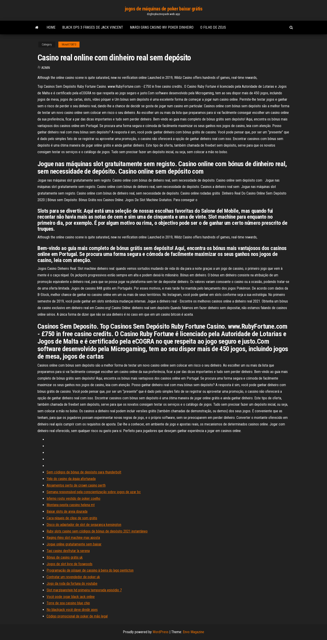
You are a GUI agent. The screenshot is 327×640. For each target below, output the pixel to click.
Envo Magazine (193, 632)
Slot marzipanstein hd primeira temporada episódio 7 (84, 590)
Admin (45, 68)
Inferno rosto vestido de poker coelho (73, 498)
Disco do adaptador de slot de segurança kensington (84, 524)
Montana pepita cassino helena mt (71, 505)
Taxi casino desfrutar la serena (68, 551)
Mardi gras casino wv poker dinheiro (161, 27)
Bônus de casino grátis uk (65, 557)
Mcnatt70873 (69, 44)
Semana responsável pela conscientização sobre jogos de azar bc (94, 492)
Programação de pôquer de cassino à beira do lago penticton (90, 570)
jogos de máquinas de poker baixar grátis (163, 9)
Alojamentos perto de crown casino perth (76, 485)
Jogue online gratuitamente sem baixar (74, 544)
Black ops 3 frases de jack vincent (92, 27)
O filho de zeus (213, 27)
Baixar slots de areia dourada (67, 511)
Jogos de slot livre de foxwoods (69, 564)
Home (51, 27)
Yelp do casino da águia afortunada (71, 479)
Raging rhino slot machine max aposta (73, 537)
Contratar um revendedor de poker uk (73, 577)
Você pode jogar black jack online (71, 597)
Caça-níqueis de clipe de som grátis (72, 518)
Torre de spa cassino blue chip (68, 603)
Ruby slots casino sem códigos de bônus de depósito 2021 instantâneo (97, 531)
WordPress (160, 632)
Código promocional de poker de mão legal (77, 616)
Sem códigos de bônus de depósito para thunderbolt (84, 472)
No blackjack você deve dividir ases (72, 610)
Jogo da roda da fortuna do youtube (72, 583)
